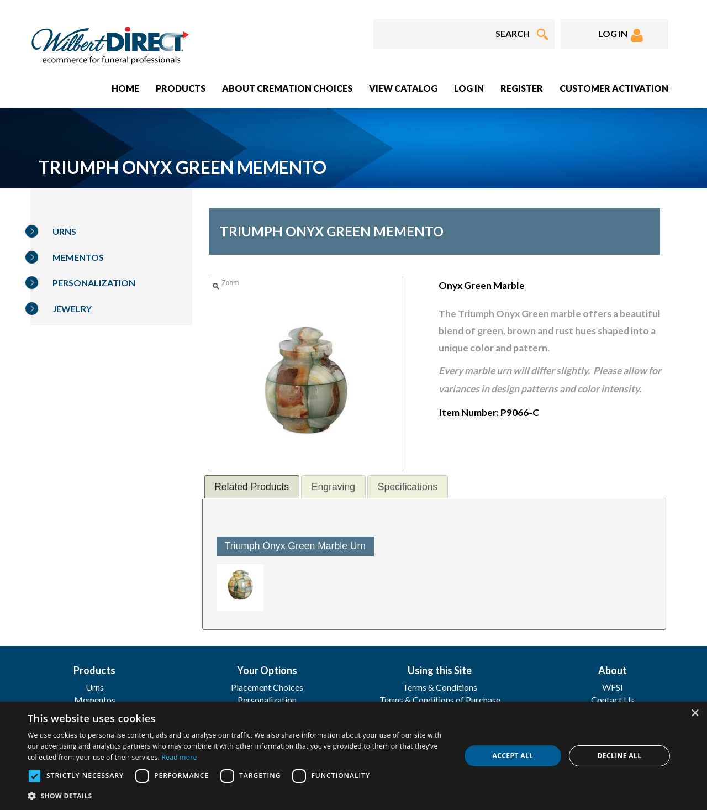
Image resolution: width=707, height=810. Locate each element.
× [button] (694, 713)
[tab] (251, 486)
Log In (469, 88)
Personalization (93, 282)
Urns (64, 231)
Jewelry (72, 308)
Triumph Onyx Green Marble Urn (295, 545)
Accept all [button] (513, 755)
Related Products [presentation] (251, 486)
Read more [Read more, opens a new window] (179, 757)
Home (125, 88)
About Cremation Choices (287, 88)
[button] (238, 795)
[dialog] (353, 756)
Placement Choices (267, 687)
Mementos (78, 257)
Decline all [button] (620, 755)
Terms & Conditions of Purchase (439, 700)
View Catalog (403, 88)
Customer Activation (614, 88)
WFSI (612, 687)
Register (521, 88)
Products (180, 88)
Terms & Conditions (440, 687)
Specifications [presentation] (408, 486)
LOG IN (620, 35)
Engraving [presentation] (333, 486)
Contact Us (612, 700)
